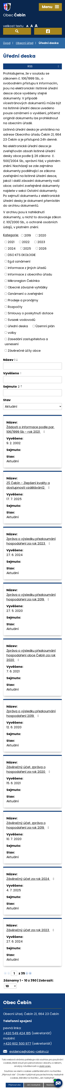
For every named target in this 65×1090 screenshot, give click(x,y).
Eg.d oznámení (19, 261)
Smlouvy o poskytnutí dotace (30, 313)
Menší (27, 26)
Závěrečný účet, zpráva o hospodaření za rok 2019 (28, 825)
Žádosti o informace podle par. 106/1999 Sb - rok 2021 (30, 429)
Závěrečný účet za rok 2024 (31, 879)
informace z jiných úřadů (27, 268)
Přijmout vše (14, 1085)
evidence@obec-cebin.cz (29, 1051)
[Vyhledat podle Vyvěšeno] (32, 379)
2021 (11, 242)
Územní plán (45, 326)
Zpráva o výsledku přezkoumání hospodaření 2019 (31, 713)
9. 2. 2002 (13, 443)
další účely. (45, 1066)
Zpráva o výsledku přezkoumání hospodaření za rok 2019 (31, 597)
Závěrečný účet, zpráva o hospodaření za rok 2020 (28, 769)
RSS (44, 66)
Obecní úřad (24, 43)
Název (9, 360)
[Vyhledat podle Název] (32, 366)
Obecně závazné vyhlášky (27, 287)
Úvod (6, 43)
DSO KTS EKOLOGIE (22, 255)
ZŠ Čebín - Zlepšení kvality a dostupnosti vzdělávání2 (28, 485)
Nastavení (51, 1085)
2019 (27, 235)
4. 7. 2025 (13, 890)
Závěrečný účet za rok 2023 (30, 930)
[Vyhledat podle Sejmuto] (32, 392)
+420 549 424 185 (17, 1033)
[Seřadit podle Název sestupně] (17, 360)
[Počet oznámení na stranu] (10, 986)
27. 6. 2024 (14, 555)
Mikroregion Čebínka (24, 281)
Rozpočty (15, 306)
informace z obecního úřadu (30, 274)
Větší (36, 26)
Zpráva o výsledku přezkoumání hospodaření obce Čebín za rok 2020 (31, 655)
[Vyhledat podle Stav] (32, 406)
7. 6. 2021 (13, 671)
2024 (12, 248)
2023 (41, 242)
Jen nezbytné (33, 1085)
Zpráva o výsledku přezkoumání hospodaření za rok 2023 (31, 541)
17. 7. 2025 (14, 499)
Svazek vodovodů (21, 319)
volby (12, 332)
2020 (42, 235)
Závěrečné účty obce (24, 350)
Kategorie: (11, 235)
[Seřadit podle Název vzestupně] (17, 359)
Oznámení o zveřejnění (25, 294)
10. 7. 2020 (13, 839)
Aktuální (12, 461)
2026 (42, 248)
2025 (27, 248)
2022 (26, 242)
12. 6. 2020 (13, 727)
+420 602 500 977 (17, 1043)
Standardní (31, 26)
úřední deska (18, 326)
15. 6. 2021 (13, 783)
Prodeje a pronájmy (23, 300)
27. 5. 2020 (14, 611)
